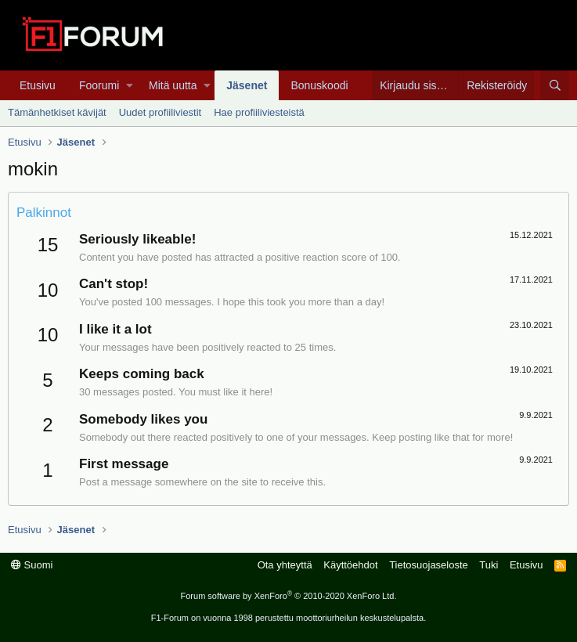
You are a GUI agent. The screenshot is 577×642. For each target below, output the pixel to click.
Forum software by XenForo (289, 596)
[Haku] (554, 85)
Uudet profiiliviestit (160, 112)
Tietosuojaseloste (428, 565)
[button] (129, 85)
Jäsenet (246, 85)
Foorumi (99, 85)
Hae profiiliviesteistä (259, 112)
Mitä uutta (173, 85)
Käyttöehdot (350, 565)
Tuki (488, 565)
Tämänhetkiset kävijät (57, 112)
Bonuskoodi (319, 85)
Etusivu (38, 85)
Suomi (31, 565)
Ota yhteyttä (285, 565)
